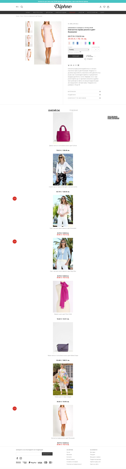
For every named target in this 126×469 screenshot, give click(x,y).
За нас (68, 452)
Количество (96, 47)
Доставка (92, 452)
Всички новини (71, 459)
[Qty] (95, 49)
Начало (17, 16)
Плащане (92, 454)
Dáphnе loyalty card (95, 461)
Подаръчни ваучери (95, 459)
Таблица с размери (74, 52)
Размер (70, 47)
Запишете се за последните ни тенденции (29, 450)
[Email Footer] (29, 453)
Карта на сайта (94, 464)
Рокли (21, 16)
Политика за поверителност (74, 464)
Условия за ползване (72, 461)
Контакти (69, 457)
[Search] (22, 7)
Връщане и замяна (95, 457)
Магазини (69, 454)
